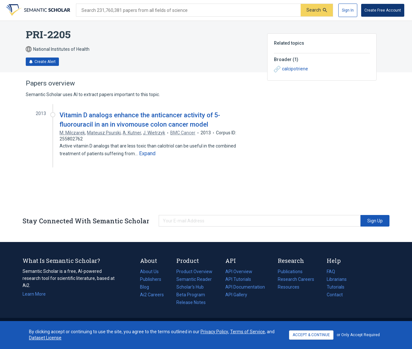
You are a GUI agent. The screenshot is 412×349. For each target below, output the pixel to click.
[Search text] (188, 10)
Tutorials (335, 287)
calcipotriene (291, 69)
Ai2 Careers (152, 295)
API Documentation (245, 287)
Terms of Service (247, 331)
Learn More (34, 294)
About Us (149, 271)
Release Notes (191, 302)
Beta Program (190, 294)
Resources (288, 287)
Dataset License (45, 337)
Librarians (337, 279)
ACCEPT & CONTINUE (311, 335)
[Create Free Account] (382, 10)
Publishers (150, 279)
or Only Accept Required (358, 335)
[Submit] (317, 10)
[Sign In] (347, 10)
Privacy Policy (214, 331)
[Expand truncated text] (147, 153)
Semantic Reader (194, 279)
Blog (147, 287)
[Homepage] (37, 10)
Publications (290, 271)
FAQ (331, 271)
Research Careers (296, 279)
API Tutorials (238, 279)
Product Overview (194, 271)
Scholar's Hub (190, 287)
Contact (335, 294)
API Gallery (236, 294)
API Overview (238, 271)
